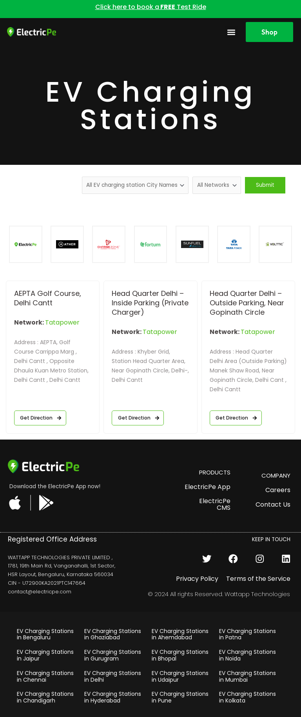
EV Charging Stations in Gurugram (112, 655)
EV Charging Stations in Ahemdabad (180, 634)
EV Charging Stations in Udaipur (180, 676)
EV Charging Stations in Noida (247, 655)
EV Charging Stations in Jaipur (45, 655)
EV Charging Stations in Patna (247, 634)
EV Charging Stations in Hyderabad (112, 697)
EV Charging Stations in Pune (180, 697)
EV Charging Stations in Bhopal (180, 655)
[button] (231, 32)
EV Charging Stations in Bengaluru (45, 634)
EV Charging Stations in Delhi (112, 676)
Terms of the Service (258, 578)
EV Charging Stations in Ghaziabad (112, 634)
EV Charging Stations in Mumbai (247, 676)
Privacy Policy (197, 578)
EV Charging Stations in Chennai (45, 676)
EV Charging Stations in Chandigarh (45, 697)
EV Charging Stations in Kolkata (247, 697)
